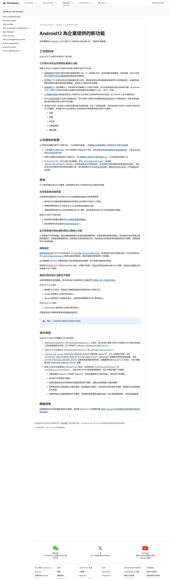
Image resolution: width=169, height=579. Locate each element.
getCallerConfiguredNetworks (87, 253)
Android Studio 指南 (131, 572)
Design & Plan (48, 3)
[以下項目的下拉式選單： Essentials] (36, 3)
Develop (59, 25)
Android (38, 572)
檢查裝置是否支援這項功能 (115, 150)
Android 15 (106, 572)
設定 (52, 99)
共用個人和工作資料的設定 (104, 280)
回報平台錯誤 (152, 572)
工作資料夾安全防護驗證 (56, 76)
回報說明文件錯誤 (153, 575)
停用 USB (60, 150)
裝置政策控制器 (46, 253)
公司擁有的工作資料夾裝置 (116, 145)
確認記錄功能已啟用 (117, 167)
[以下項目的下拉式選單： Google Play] (92, 3)
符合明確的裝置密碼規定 (75, 219)
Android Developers (46, 25)
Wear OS (82, 575)
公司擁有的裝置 (51, 94)
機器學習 (60, 575)
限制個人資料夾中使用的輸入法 (93, 157)
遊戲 (58, 572)
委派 (107, 99)
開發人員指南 (129, 575)
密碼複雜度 (49, 73)
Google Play (84, 3)
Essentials (29, 3)
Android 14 (106, 575)
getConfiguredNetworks (53, 256)
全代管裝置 (98, 145)
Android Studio (158, 3)
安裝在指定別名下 (72, 224)
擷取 (57, 99)
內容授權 (64, 423)
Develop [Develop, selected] (66, 3)
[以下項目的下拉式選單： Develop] (73, 3)
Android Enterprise (13, 12)
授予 (51, 265)
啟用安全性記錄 (100, 167)
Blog (103, 3)
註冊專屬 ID (49, 87)
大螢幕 (81, 572)
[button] (15, 32)
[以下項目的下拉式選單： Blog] (108, 3)
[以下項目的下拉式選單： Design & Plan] (57, 3)
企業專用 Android (41, 575)
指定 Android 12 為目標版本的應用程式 (118, 409)
